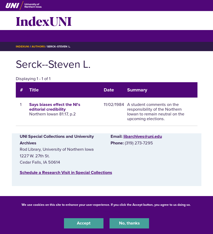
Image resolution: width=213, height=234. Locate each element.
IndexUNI (44, 21)
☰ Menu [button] (25, 36)
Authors (38, 46)
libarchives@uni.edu (142, 136)
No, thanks (129, 223)
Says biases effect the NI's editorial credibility (54, 107)
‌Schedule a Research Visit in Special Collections (66, 172)
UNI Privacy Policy (106, 211)
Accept (84, 223)
